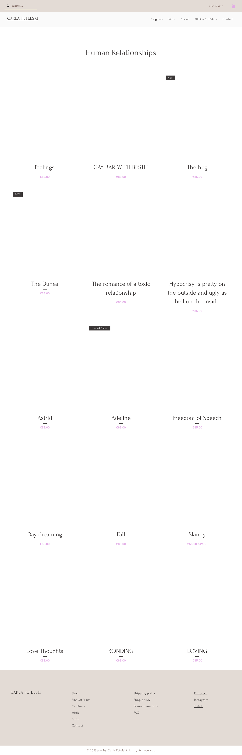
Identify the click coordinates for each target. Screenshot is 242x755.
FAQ (137, 712)
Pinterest (200, 693)
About (76, 719)
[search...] (20, 5)
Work (75, 712)
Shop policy (142, 700)
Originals (78, 706)
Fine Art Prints (81, 700)
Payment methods (146, 706)
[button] (233, 6)
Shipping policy (145, 693)
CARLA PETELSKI (26, 692)
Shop (75, 693)
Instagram (201, 700)
